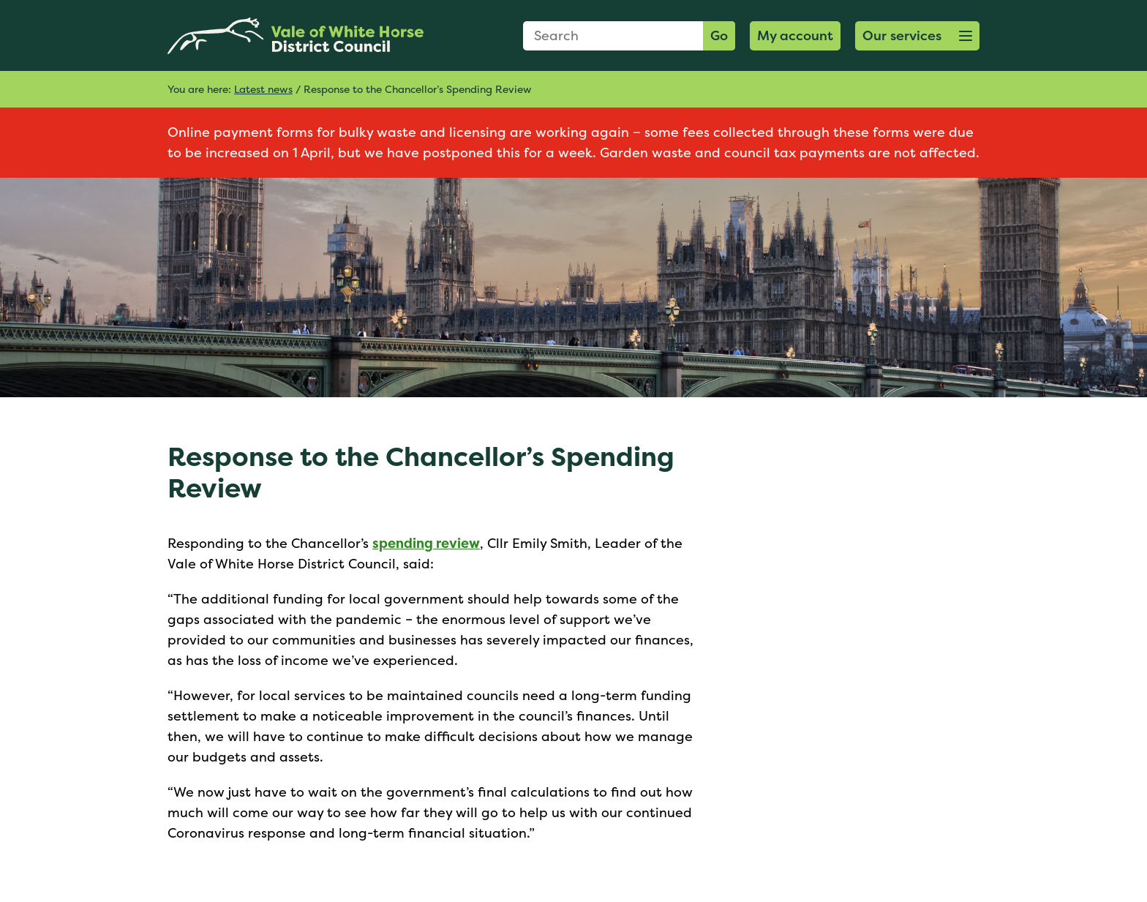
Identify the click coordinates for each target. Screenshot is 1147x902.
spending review (426, 543)
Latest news (263, 89)
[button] (917, 35)
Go (719, 35)
